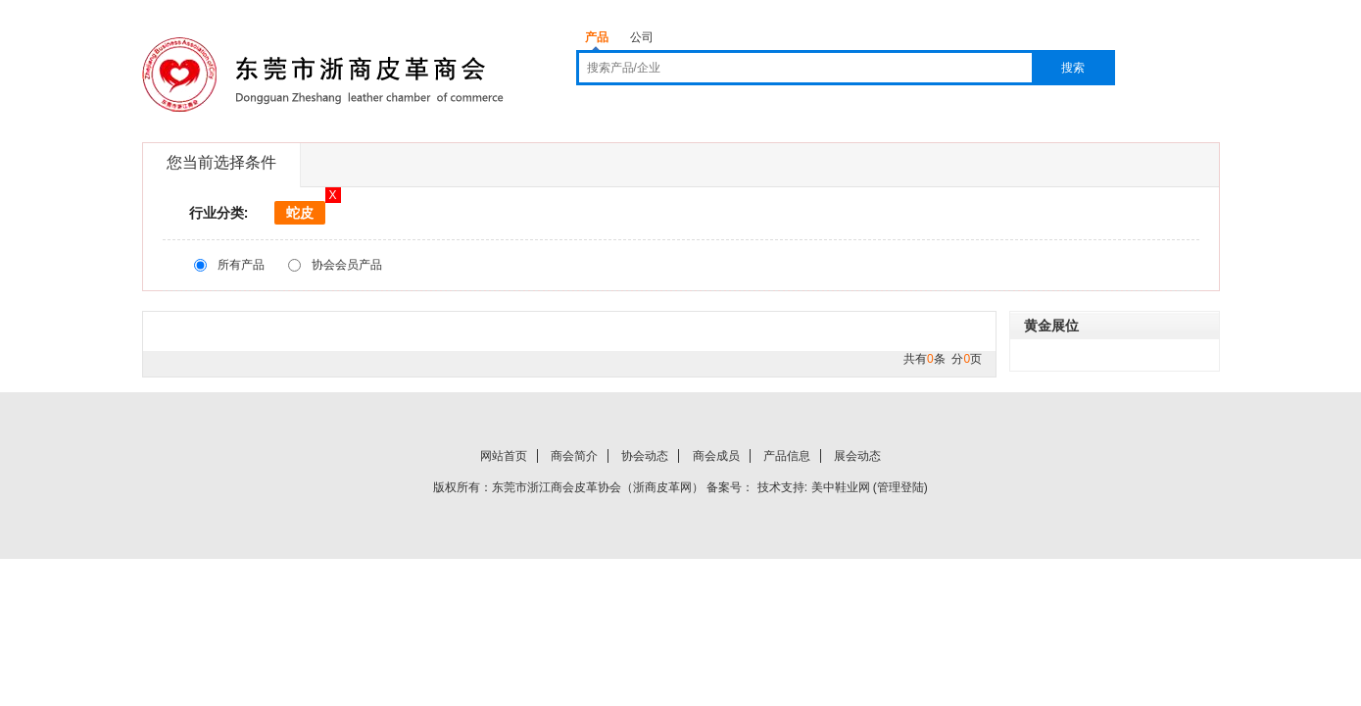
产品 (596, 37)
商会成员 (716, 456)
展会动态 (857, 456)
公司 (642, 37)
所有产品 (241, 265)
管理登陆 (900, 487)
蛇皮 (300, 213)
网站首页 (503, 456)
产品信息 (786, 456)
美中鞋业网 (840, 487)
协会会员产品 (347, 265)
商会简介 (574, 456)
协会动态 (644, 456)
